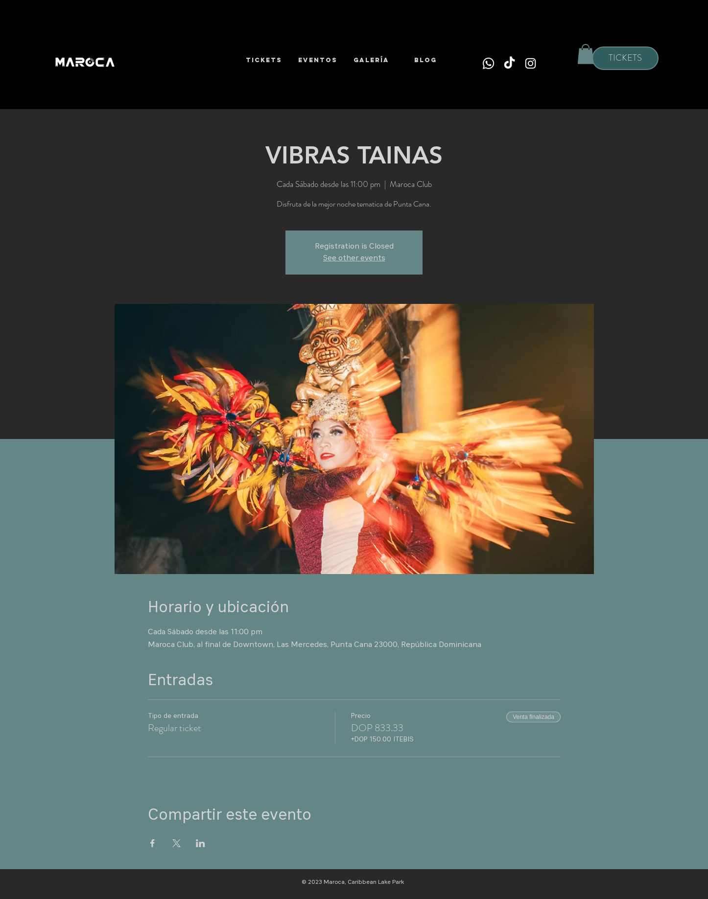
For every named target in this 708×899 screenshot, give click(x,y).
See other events (354, 258)
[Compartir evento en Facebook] (152, 843)
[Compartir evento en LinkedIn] (200, 843)
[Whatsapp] (488, 63)
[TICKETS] (625, 58)
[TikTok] (509, 63)
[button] (585, 54)
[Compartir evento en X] (176, 843)
